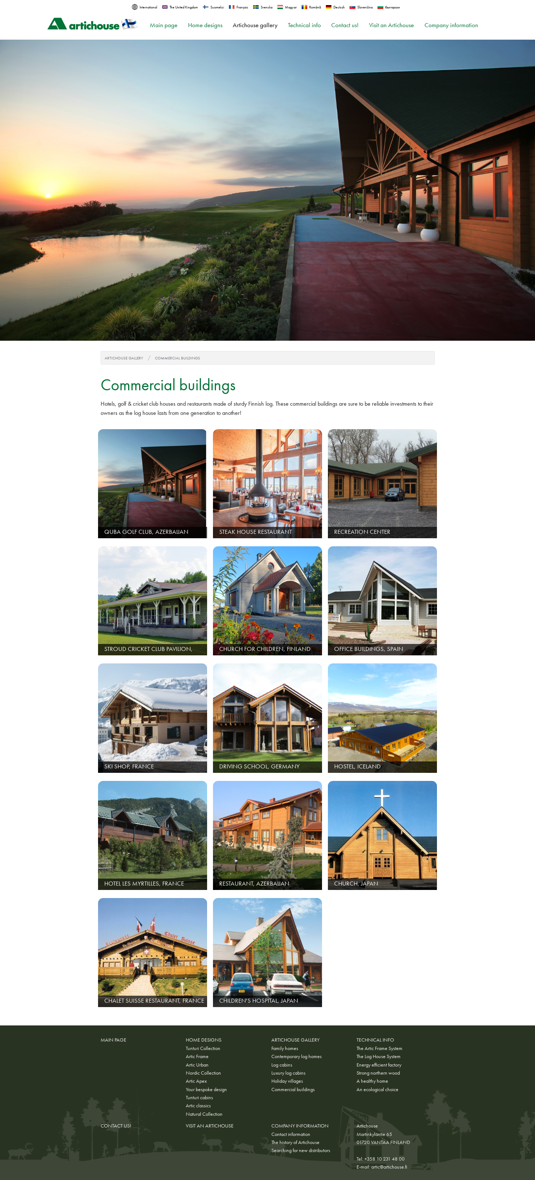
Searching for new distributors (300, 1150)
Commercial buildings (177, 358)
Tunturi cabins (199, 1097)
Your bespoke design (206, 1089)
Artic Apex (196, 1081)
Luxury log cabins (288, 1072)
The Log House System (379, 1056)
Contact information (290, 1134)
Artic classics (198, 1105)
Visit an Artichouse (391, 25)
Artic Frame (197, 1056)
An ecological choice (377, 1089)
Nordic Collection (203, 1072)
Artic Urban (197, 1064)
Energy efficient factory (379, 1064)
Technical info (304, 25)
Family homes (284, 1048)
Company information (451, 25)
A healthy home (372, 1081)
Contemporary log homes (296, 1056)
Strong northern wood (378, 1072)
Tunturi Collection (203, 1048)
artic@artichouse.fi (389, 1166)
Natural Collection (204, 1114)
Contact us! (345, 25)
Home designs (205, 25)
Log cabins (281, 1064)
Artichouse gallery (255, 25)
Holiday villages (287, 1081)
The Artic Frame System (379, 1048)
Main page (163, 25)
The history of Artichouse (295, 1142)
